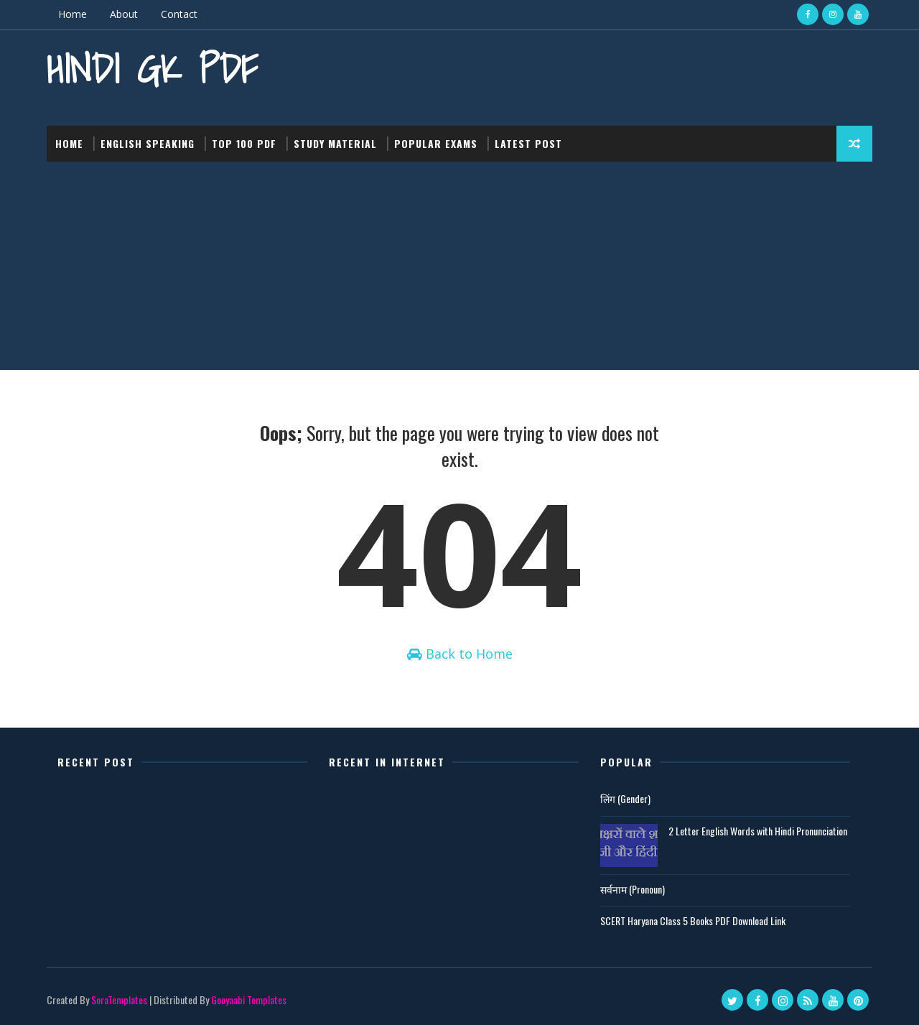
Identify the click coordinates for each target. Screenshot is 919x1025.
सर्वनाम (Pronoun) (632, 888)
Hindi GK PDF (152, 69)
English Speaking (148, 143)
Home (72, 14)
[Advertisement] (459, 269)
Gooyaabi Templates (248, 999)
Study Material (335, 143)
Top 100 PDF (244, 143)
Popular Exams (435, 143)
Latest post (528, 143)
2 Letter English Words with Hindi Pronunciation (757, 830)
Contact (179, 14)
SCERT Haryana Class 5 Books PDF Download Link (692, 920)
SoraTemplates (119, 999)
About (124, 14)
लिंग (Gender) (625, 798)
